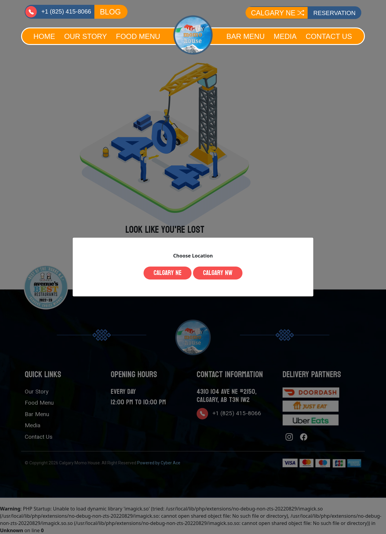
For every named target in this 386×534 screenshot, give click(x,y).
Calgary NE (167, 273)
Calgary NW (218, 273)
